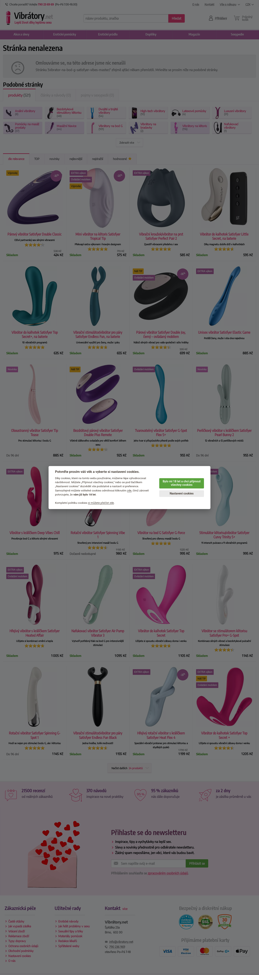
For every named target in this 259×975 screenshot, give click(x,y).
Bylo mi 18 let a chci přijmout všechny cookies (182, 483)
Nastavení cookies (181, 493)
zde (129, 490)
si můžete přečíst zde (101, 502)
